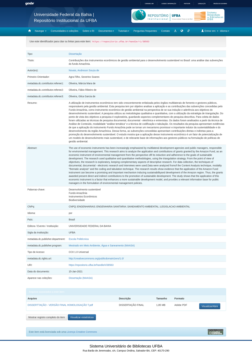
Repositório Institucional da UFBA (65, 20)
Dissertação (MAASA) (81, 278)
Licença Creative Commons (82, 331)
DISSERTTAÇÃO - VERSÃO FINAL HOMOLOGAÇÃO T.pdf (60, 305)
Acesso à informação (169, 3)
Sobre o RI (88, 30)
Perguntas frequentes (145, 30)
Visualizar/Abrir (209, 306)
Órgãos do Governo (220, 3)
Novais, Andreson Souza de (84, 70)
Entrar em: (209, 30)
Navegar (41, 30)
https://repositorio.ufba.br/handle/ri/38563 (91, 265)
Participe (187, 3)
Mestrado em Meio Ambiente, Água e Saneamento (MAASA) (102, 245)
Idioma (224, 30)
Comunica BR (149, 3)
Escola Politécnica (79, 239)
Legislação (202, 3)
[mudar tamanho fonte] (175, 30)
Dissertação (75, 53)
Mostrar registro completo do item (46, 317)
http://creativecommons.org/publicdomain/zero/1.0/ (96, 258)
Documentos (106, 30)
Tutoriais (123, 30)
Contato (165, 30)
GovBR (29, 3)
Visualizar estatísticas (82, 317)
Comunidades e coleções (64, 30)
